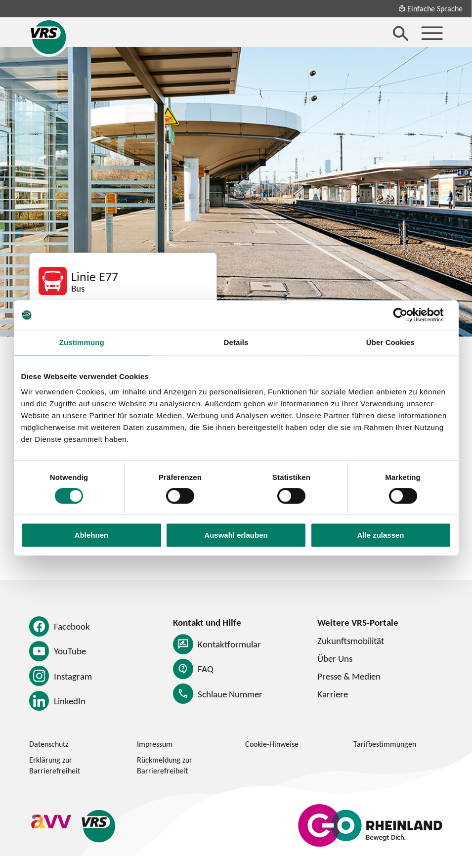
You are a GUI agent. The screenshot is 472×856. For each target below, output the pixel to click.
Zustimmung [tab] (81, 342)
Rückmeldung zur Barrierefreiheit (164, 765)
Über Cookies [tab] (390, 342)
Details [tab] (236, 342)
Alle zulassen (380, 535)
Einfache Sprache (430, 8)
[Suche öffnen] (401, 33)
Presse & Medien (349, 676)
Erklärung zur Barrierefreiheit (54, 765)
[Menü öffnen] (432, 33)
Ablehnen (91, 535)
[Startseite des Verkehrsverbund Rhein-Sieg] (49, 37)
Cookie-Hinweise (272, 744)
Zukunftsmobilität (350, 640)
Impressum (154, 744)
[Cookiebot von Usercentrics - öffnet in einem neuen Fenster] (408, 314)
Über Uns (334, 658)
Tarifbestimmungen (384, 744)
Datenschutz (48, 744)
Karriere (332, 694)
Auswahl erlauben (235, 535)
